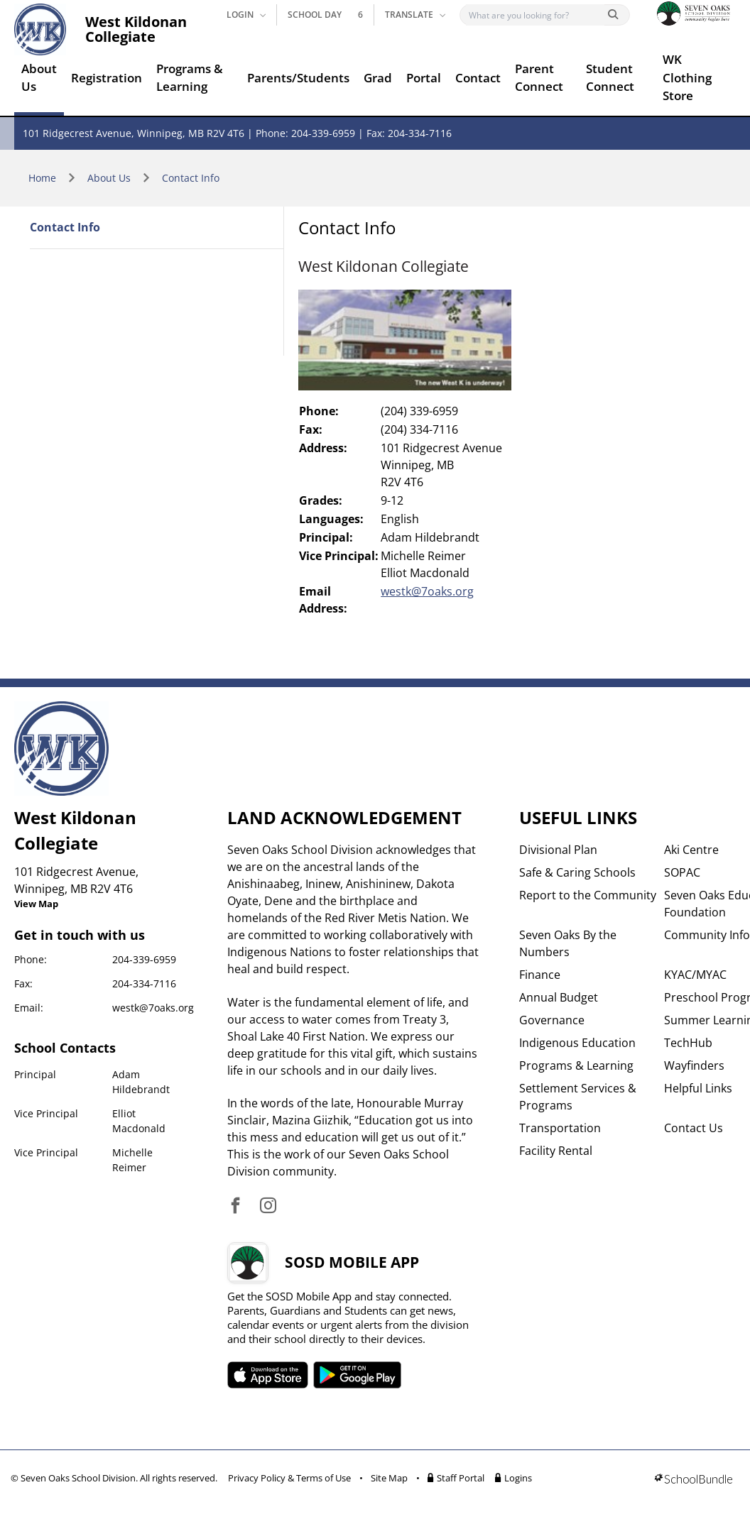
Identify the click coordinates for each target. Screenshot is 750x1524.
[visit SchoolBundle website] (693, 1480)
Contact (478, 78)
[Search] (535, 15)
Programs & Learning (189, 77)
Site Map (389, 1477)
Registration (106, 78)
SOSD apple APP (267, 1374)
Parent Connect (539, 77)
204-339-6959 (144, 959)
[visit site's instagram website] (268, 1206)
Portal (423, 78)
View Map (36, 903)
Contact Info (190, 178)
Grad (378, 78)
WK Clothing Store (687, 77)
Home (42, 178)
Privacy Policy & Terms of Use (289, 1477)
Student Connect (610, 77)
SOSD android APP (357, 1374)
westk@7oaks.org (427, 591)
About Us (39, 77)
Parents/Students (298, 78)
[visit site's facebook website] (235, 1206)
